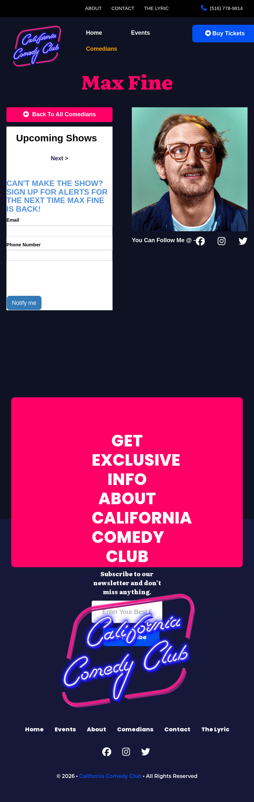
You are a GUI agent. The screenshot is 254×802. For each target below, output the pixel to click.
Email (12, 220)
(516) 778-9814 (225, 8)
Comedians (101, 49)
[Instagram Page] (222, 242)
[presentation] (55, 278)
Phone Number (23, 244)
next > (59, 158)
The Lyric (156, 8)
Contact (123, 8)
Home (94, 33)
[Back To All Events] (59, 114)
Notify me (24, 303)
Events (140, 33)
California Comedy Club (110, 776)
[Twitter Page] (243, 242)
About (93, 8)
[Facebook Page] (200, 242)
